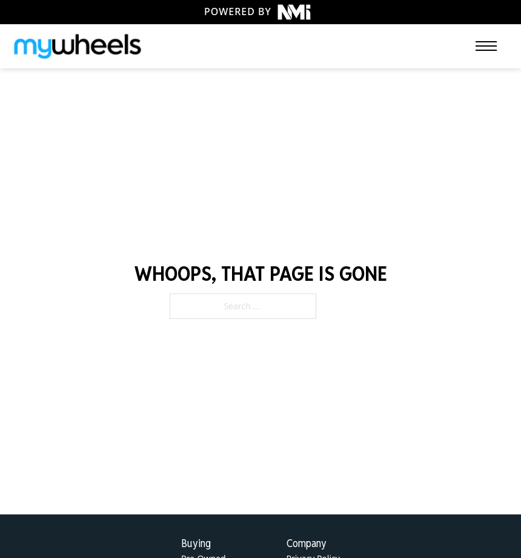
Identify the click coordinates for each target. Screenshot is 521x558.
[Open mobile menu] (486, 46)
